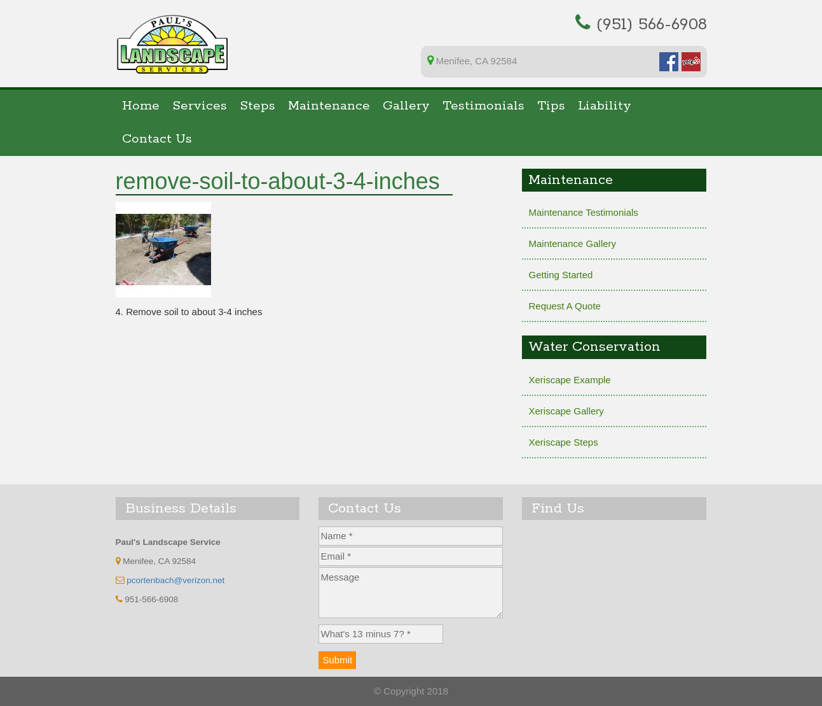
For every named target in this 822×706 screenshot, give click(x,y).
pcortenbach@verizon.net (175, 580)
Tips (551, 106)
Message (411, 592)
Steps (257, 106)
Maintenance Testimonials (583, 212)
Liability (604, 106)
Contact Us (157, 139)
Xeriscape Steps (563, 442)
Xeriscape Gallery (565, 411)
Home (141, 106)
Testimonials (483, 106)
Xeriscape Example (569, 379)
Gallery (406, 106)
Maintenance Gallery (572, 243)
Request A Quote (564, 305)
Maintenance (329, 106)
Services (199, 106)
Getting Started (560, 274)
